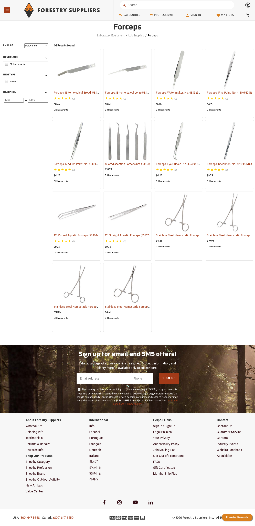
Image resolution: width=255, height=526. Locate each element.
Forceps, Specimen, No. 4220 (229, 164)
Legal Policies (162, 432)
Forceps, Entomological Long (128, 92)
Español (94, 432)
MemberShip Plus (165, 473)
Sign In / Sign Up (164, 426)
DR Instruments (61, 109)
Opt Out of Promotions (168, 456)
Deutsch (95, 450)
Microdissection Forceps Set (127, 164)
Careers (222, 438)
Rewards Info (35, 450)
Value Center (34, 491)
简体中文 (95, 468)
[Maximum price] (38, 100)
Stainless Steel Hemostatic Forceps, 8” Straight (88, 307)
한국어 (93, 479)
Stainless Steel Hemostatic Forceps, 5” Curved (138, 307)
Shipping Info (34, 432)
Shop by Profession (39, 468)
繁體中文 (95, 473)
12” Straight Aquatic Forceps (127, 235)
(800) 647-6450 (63, 518)
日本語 (93, 462)
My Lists (225, 15)
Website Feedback (229, 450)
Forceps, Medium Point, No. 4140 (79, 164)
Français (95, 444)
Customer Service (229, 432)
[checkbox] (6, 64)
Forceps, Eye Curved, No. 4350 (179, 164)
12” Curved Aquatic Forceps (76, 235)
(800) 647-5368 (29, 518)
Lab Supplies (136, 35)
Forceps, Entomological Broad (77, 92)
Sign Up (169, 378)
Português (96, 438)
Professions (161, 15)
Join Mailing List (164, 450)
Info (91, 426)
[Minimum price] (14, 100)
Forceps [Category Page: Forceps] (127, 27)
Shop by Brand (35, 473)
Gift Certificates (164, 468)
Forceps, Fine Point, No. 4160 (229, 92)
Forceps (153, 35)
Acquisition (224, 456)
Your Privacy (161, 438)
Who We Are (34, 426)
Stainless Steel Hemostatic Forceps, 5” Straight (190, 235)
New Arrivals (34, 485)
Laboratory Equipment (110, 35)
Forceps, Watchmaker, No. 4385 (180, 92)
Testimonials (34, 438)
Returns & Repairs (38, 444)
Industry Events (227, 444)
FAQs (157, 462)
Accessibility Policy (166, 444)
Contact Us (224, 426)
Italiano (94, 456)
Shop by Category (38, 462)
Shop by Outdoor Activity (43, 479)
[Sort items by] (36, 45)
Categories (130, 15)
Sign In (193, 15)
